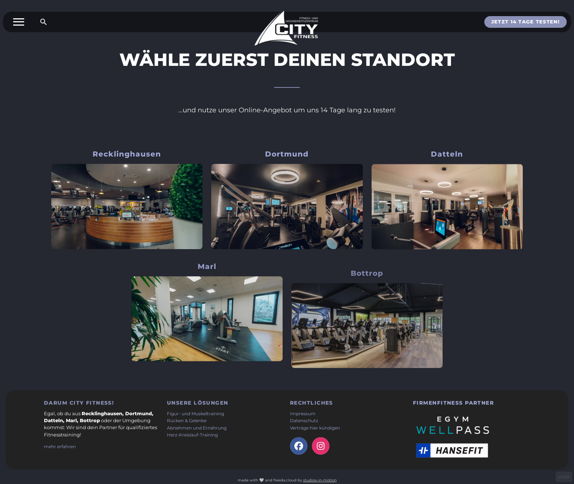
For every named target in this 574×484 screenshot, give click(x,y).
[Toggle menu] (18, 22)
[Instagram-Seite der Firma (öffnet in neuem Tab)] (320, 446)
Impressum (303, 413)
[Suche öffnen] (43, 22)
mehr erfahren (60, 446)
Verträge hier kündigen (315, 428)
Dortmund (287, 156)
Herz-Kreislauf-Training (192, 435)
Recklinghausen (127, 154)
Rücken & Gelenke (186, 420)
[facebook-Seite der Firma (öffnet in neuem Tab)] (299, 446)
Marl (207, 283)
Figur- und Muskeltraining (195, 413)
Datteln (447, 162)
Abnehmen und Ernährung (197, 428)
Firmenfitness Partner (453, 402)
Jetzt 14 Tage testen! (525, 22)
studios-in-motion (320, 480)
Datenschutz (304, 420)
